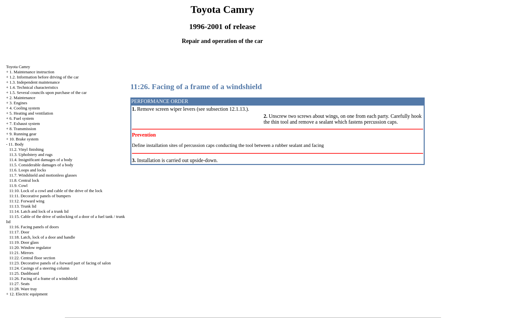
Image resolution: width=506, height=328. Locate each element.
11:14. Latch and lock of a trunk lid (39, 211)
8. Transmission (22, 128)
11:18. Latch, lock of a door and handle (42, 237)
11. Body (16, 144)
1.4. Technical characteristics (33, 87)
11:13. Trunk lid (22, 206)
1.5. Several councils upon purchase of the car (47, 92)
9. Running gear (22, 133)
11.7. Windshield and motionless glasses (43, 175)
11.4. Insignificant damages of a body (41, 159)
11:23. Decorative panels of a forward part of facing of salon (60, 263)
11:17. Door (19, 232)
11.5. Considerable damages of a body (41, 164)
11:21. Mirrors (21, 252)
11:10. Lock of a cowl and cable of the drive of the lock (56, 190)
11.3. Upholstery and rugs (31, 154)
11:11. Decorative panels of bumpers (40, 195)
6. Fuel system (21, 118)
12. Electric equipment (28, 294)
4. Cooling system (24, 108)
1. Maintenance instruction (31, 71)
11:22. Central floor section (32, 257)
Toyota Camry (18, 66)
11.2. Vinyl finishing (26, 149)
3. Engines (18, 102)
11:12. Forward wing (27, 201)
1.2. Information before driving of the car (43, 77)
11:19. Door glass (24, 242)
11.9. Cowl (18, 185)
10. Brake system (23, 139)
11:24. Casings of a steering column (39, 268)
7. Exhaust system (24, 123)
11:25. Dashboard (24, 273)
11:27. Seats (19, 283)
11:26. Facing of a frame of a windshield (43, 278)
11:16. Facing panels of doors (34, 226)
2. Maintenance (22, 97)
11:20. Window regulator (30, 247)
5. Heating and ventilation (31, 113)
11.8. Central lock (24, 180)
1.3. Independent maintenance (34, 82)
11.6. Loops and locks (27, 170)
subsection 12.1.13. (226, 109)
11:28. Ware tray (23, 288)
